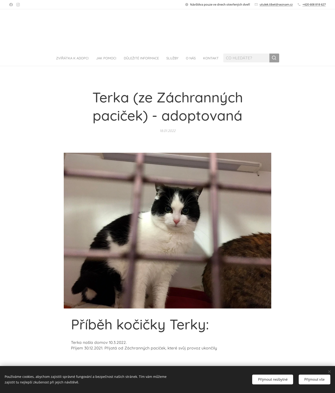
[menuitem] (64, 58)
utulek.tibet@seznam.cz (276, 4)
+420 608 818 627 (314, 4)
